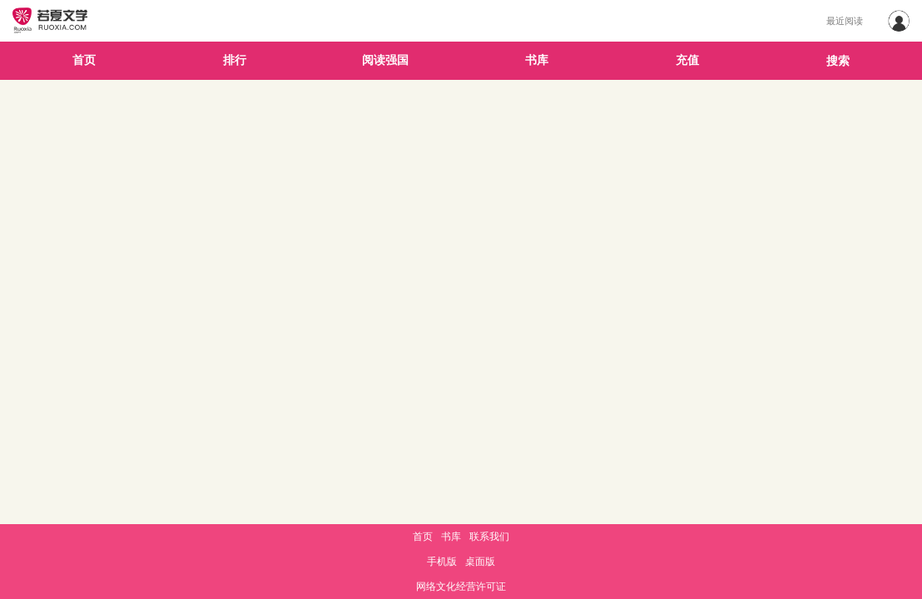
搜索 (838, 61)
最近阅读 (844, 21)
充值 (687, 60)
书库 (536, 60)
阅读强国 (385, 60)
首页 (84, 60)
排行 (234, 60)
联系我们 (489, 536)
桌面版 (480, 561)
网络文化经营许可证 (461, 586)
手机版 (442, 561)
